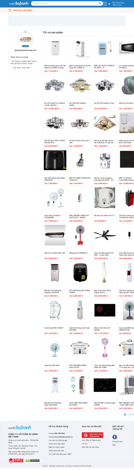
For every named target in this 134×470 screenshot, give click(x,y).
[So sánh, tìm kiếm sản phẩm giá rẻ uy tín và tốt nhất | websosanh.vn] (18, 3)
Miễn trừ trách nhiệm (56, 447)
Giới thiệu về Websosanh (91, 440)
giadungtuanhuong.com (25, 50)
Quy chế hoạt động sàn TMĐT (60, 454)
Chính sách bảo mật (56, 451)
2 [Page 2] (130, 414)
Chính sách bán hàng (57, 444)
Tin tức (84, 444)
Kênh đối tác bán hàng (90, 447)
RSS (114, 445)
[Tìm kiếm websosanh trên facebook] (114, 437)
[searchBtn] (100, 3)
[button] (125, 414)
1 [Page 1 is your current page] (128, 414)
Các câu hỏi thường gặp (58, 440)
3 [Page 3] (133, 414)
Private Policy (117, 442)
